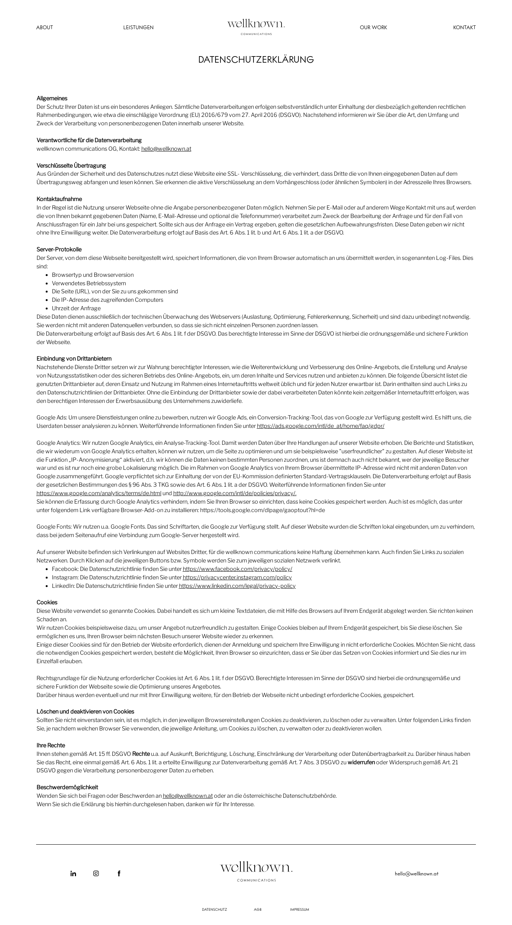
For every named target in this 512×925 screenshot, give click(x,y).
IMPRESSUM (299, 909)
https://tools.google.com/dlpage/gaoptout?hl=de (262, 510)
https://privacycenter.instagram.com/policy (237, 577)
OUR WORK (373, 27)
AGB (258, 909)
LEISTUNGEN (138, 27)
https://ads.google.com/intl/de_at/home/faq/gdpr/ (320, 426)
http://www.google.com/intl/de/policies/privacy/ (234, 493)
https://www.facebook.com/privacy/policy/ (237, 569)
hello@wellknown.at (166, 148)
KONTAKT (464, 27)
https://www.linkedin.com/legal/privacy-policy (237, 585)
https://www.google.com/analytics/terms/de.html (98, 493)
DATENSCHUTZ (214, 909)
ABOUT (44, 27)
